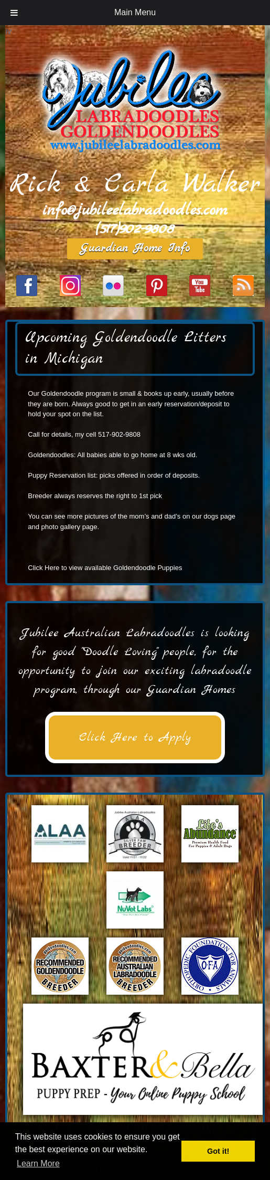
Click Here (43, 568)
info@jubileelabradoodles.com (135, 210)
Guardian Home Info (135, 248)
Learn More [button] (38, 1163)
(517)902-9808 (135, 228)
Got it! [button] (218, 1151)
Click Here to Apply (135, 737)
